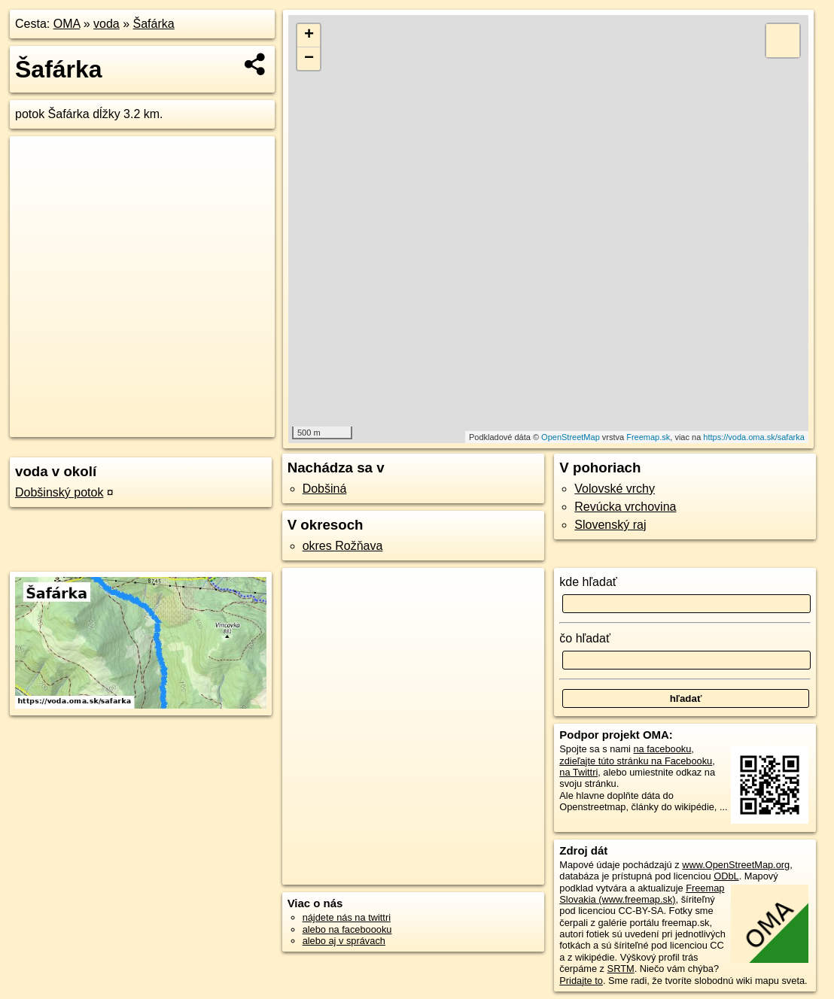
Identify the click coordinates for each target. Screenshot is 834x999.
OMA (67, 23)
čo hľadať (584, 638)
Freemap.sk (648, 437)
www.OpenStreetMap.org (736, 864)
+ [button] (309, 35)
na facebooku (662, 749)
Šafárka (154, 23)
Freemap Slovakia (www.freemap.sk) (641, 893)
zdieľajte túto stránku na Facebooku (635, 761)
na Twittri (578, 772)
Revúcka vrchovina (625, 506)
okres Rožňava (343, 545)
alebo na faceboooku (347, 929)
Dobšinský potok (59, 492)
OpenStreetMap (570, 437)
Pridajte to (581, 980)
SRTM (621, 968)
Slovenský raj (610, 524)
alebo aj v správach (344, 940)
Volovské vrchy (614, 488)
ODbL (726, 876)
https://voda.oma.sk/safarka (754, 437)
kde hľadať (588, 581)
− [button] (309, 58)
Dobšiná (325, 488)
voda (106, 23)
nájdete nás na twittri (347, 917)
